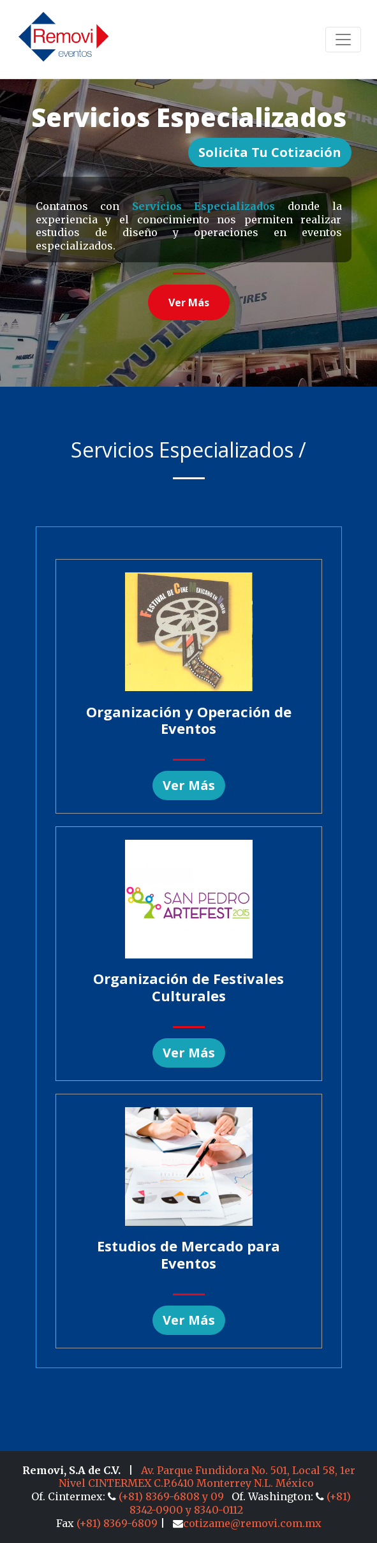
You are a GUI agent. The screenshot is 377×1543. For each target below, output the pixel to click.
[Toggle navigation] (343, 39)
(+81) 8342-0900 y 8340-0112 (240, 1503)
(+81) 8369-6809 (117, 1523)
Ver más (188, 302)
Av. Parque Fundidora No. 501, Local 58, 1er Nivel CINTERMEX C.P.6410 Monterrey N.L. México (207, 1477)
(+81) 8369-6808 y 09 (167, 1496)
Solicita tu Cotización (269, 152)
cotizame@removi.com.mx (247, 1523)
